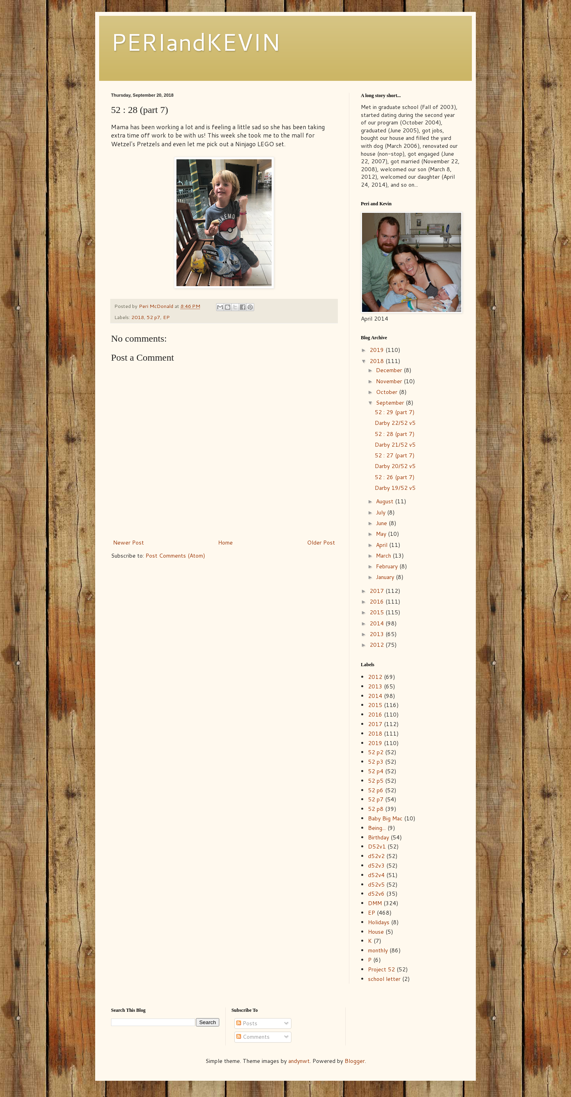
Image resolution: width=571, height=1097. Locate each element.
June (382, 523)
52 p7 (153, 317)
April (382, 545)
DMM (375, 903)
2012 (377, 645)
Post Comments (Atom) (175, 556)
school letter (384, 979)
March (384, 556)
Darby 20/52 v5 (395, 466)
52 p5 (375, 781)
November (390, 381)
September (391, 403)
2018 (137, 317)
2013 (377, 634)
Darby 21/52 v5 (395, 445)
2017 (377, 591)
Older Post (321, 543)
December (390, 370)
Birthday (378, 837)
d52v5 (376, 885)
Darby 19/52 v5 (395, 488)
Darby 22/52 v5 (395, 423)
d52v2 (376, 856)
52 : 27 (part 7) (394, 455)
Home (225, 543)
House (376, 932)
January (386, 577)
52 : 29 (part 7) (394, 412)
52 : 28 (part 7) (394, 434)
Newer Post (128, 543)
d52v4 (376, 875)
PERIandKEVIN (195, 41)
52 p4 (375, 771)
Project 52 (381, 969)
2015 (377, 612)
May (382, 534)
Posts (246, 1023)
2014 (377, 623)
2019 (377, 350)
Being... (377, 828)
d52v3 (376, 866)
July (381, 512)
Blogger (355, 1061)
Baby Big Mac (385, 818)
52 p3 (375, 762)
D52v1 (377, 846)
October (387, 392)
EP (166, 317)
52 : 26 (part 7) (394, 477)
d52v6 (376, 894)
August (385, 501)
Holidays (378, 922)
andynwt (299, 1061)
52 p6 (375, 790)
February (387, 566)
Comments (253, 1037)
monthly (378, 950)
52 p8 (375, 809)
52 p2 (375, 752)
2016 (377, 602)
